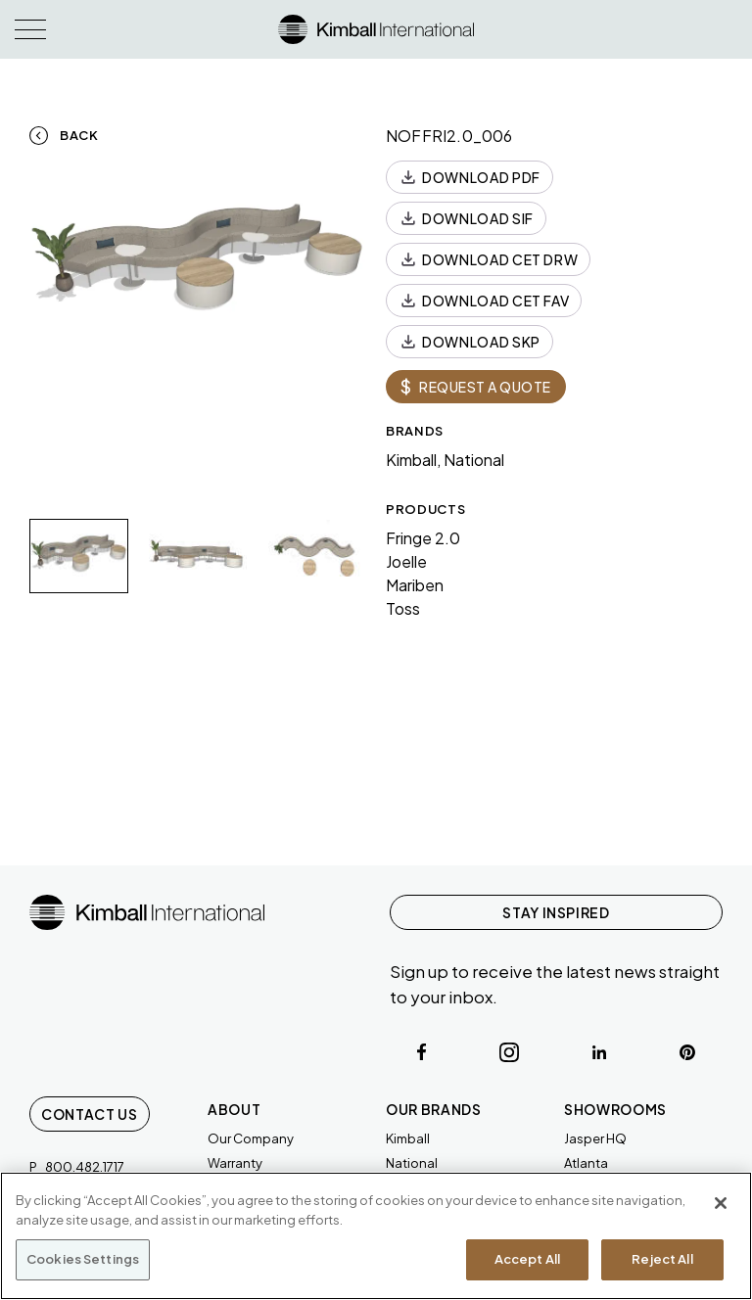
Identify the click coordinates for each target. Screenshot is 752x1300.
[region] (376, 1236)
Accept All (527, 1259)
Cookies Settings (82, 1259)
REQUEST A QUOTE (475, 386)
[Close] (720, 1203)
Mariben (415, 585)
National (412, 1163)
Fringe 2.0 (423, 538)
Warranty (235, 1163)
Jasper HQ (595, 1138)
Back (79, 135)
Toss (403, 608)
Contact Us (89, 1114)
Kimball (408, 1138)
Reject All (662, 1259)
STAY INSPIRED (555, 912)
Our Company (251, 1138)
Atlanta (586, 1163)
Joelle (406, 561)
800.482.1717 (84, 1167)
